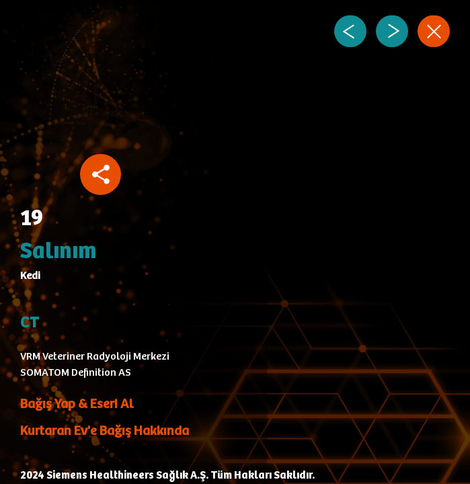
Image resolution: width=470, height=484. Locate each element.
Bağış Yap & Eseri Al (76, 404)
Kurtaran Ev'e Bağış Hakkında (104, 431)
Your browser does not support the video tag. (181, 124)
